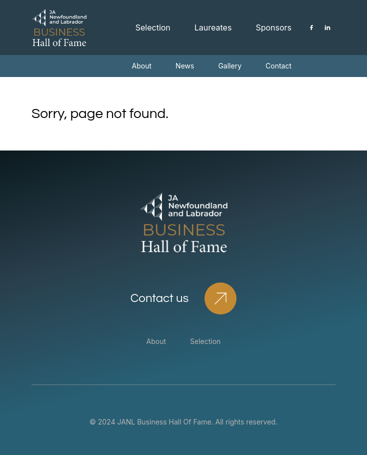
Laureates (213, 27)
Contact (279, 66)
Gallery (230, 66)
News (185, 66)
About (142, 66)
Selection (153, 27)
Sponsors (274, 27)
